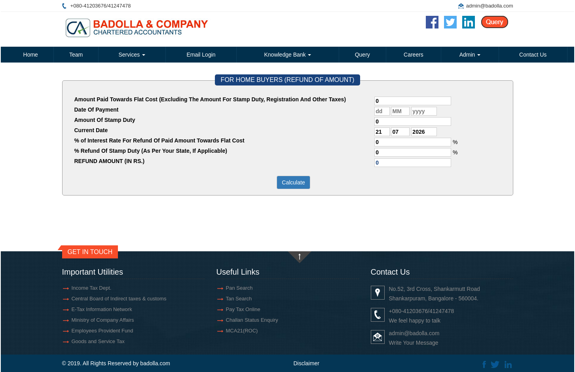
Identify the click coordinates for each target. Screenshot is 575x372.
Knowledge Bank (287, 54)
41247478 (119, 6)
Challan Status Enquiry (252, 320)
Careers (413, 54)
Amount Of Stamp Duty (104, 120)
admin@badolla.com (489, 6)
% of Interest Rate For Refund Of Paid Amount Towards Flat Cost (159, 140)
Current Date (91, 130)
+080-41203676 (88, 6)
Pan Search (239, 288)
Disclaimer (306, 363)
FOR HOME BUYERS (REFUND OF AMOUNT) (288, 79)
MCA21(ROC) (242, 331)
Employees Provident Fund (102, 331)
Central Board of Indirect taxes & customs (119, 299)
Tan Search (239, 299)
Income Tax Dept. (92, 288)
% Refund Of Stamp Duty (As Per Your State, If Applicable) (150, 151)
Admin (470, 54)
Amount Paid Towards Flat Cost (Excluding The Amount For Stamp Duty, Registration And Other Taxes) (210, 99)
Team (76, 54)
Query (362, 54)
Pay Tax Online (243, 309)
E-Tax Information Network (102, 309)
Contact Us (533, 54)
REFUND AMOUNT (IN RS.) (109, 161)
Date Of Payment (96, 109)
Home (30, 54)
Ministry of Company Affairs (103, 320)
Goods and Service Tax (98, 341)
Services (132, 54)
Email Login (200, 54)
